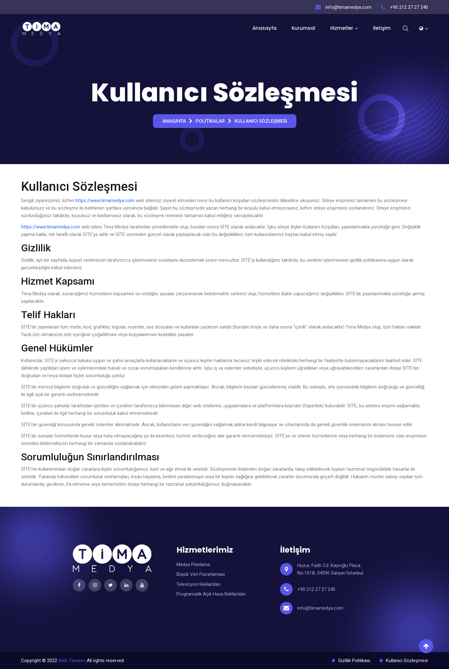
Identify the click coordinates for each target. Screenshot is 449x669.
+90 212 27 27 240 (316, 589)
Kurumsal (303, 28)
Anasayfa (264, 28)
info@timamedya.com (320, 608)
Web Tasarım (71, 660)
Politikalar (210, 121)
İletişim (382, 28)
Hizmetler (341, 28)
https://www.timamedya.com (104, 200)
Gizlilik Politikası (354, 660)
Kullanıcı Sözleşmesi (261, 121)
